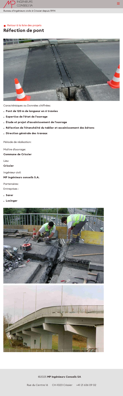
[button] (61, 70)
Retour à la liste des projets (24, 25)
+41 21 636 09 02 (86, 385)
